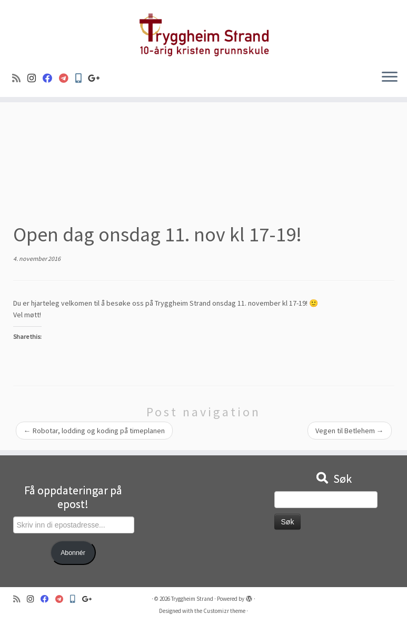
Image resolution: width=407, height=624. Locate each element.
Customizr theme (224, 611)
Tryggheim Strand (192, 598)
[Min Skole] (81, 78)
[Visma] (67, 78)
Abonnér (73, 553)
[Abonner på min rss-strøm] (19, 78)
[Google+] (97, 78)
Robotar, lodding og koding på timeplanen (94, 430)
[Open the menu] (390, 78)
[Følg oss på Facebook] (51, 78)
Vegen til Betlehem (349, 430)
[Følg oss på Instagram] (35, 78)
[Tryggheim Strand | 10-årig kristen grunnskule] (203, 30)
